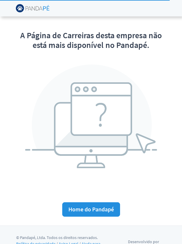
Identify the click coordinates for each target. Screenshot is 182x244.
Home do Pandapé (91, 209)
